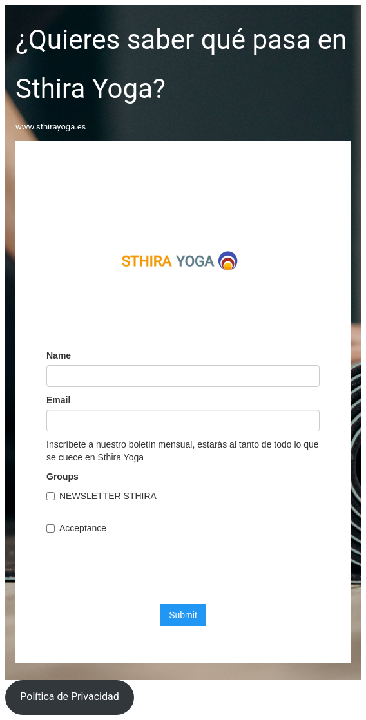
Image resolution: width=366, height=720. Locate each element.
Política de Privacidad (69, 696)
